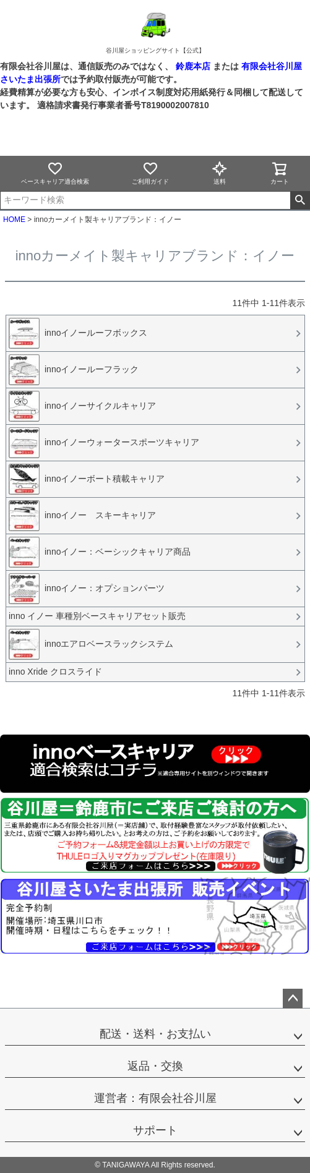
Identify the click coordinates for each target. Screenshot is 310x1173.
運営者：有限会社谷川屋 (155, 1098)
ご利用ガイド (150, 173)
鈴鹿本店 (193, 66)
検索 (299, 200)
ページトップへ (293, 999)
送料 (220, 173)
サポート (155, 1130)
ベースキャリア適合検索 (55, 173)
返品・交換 (155, 1066)
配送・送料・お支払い (155, 1034)
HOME (14, 219)
